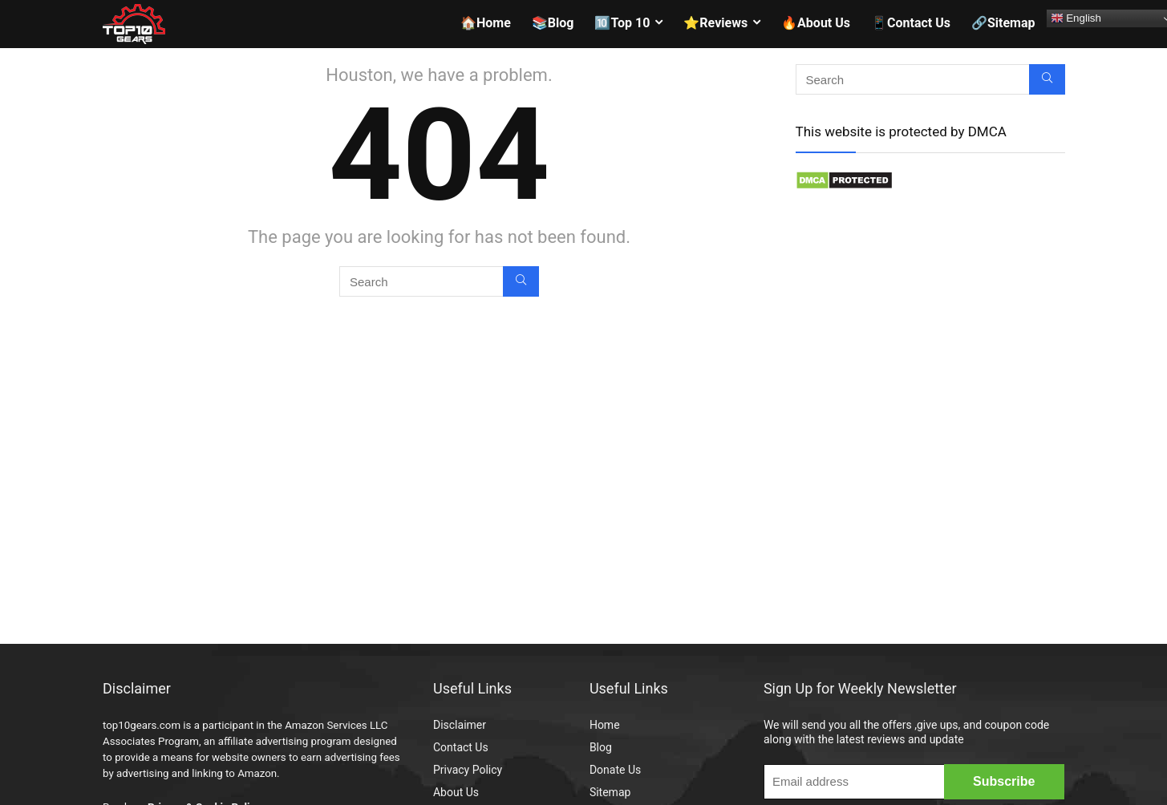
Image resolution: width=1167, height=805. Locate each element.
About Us (456, 792)
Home (605, 724)
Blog (601, 747)
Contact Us (460, 747)
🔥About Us (815, 22)
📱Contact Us (910, 22)
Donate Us (615, 769)
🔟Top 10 (622, 22)
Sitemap (610, 792)
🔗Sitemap (1003, 22)
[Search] (521, 281)
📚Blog (553, 22)
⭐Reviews (715, 22)
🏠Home (485, 22)
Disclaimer (459, 724)
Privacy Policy (467, 769)
